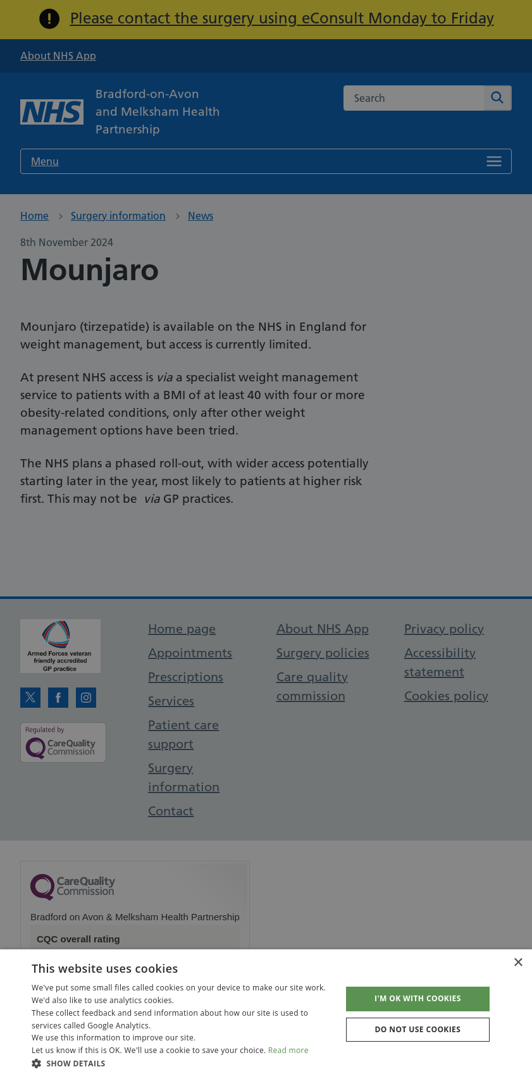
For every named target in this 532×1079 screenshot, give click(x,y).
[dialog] (266, 539)
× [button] (518, 963)
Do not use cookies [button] (418, 1029)
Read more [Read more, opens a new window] (288, 1050)
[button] (182, 1063)
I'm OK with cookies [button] (417, 998)
